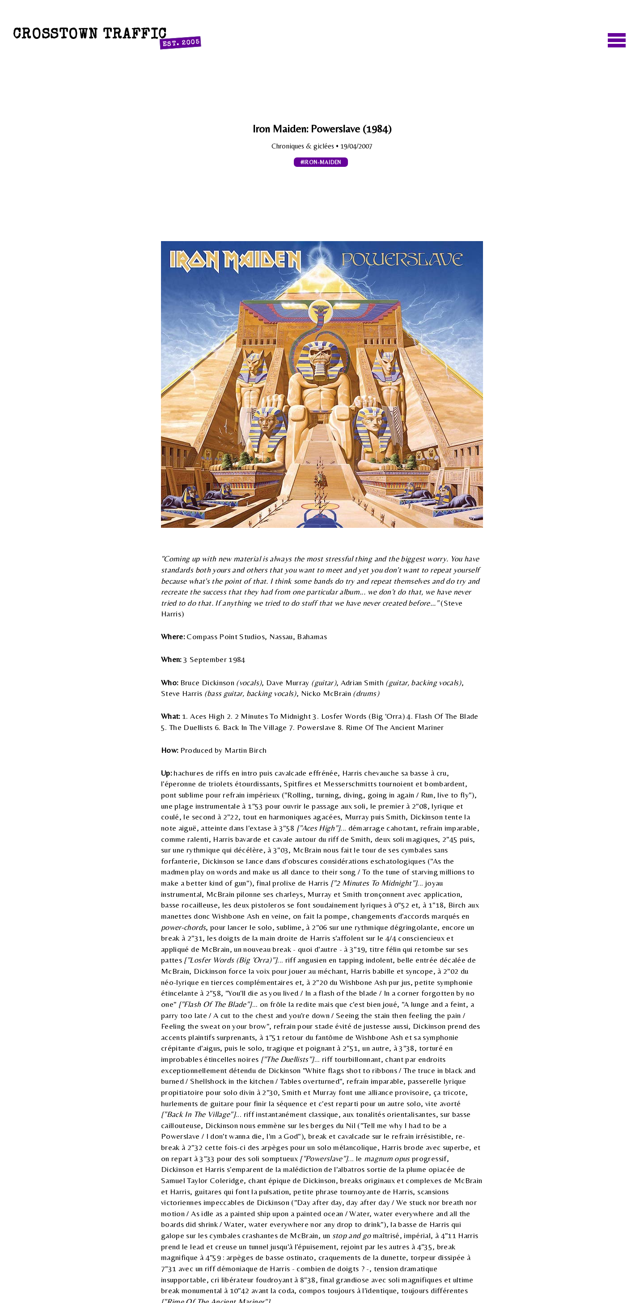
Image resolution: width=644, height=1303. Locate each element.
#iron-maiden (321, 162)
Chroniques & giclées (303, 146)
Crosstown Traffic (107, 37)
